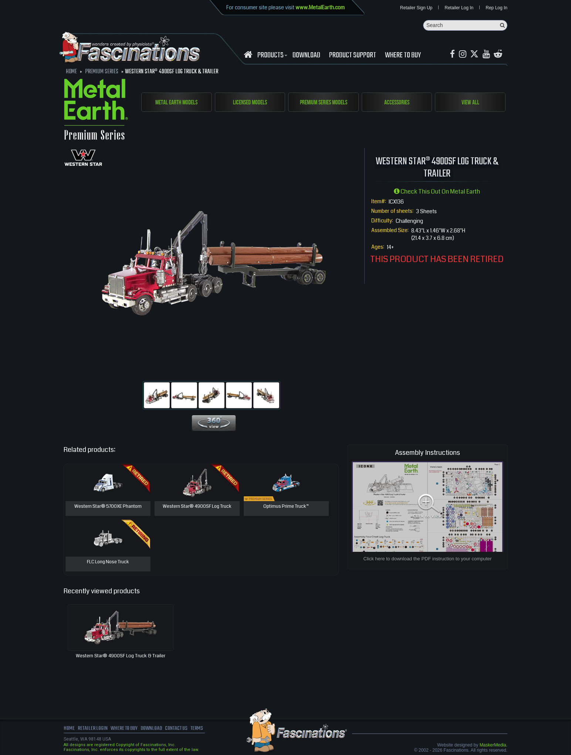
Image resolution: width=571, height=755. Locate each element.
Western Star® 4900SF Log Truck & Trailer (120, 656)
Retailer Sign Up (416, 8)
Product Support (352, 55)
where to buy (126, 729)
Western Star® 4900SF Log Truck (197, 507)
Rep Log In (496, 8)
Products (271, 55)
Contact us (181, 729)
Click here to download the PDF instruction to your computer (428, 559)
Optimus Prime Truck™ (286, 507)
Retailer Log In (459, 8)
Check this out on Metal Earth (437, 192)
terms (202, 729)
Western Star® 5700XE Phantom (107, 507)
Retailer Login (93, 729)
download (306, 55)
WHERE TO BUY (403, 55)
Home (69, 729)
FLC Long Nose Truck (108, 563)
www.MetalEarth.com (320, 7)
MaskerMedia (493, 745)
